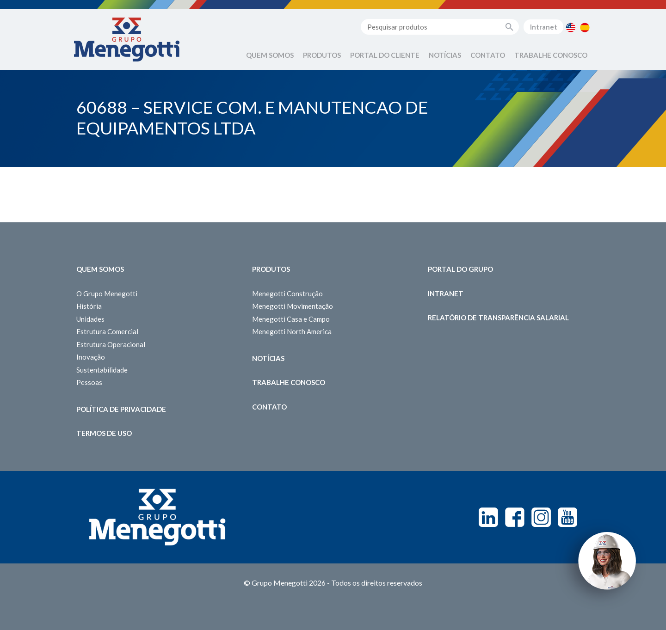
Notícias (445, 55)
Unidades (90, 319)
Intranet (543, 27)
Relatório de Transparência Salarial (498, 317)
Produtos (322, 55)
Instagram (541, 517)
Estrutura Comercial (107, 331)
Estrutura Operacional (110, 344)
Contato (487, 55)
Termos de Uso (104, 433)
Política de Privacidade (121, 409)
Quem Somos (270, 55)
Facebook (514, 517)
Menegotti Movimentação (292, 306)
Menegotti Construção (287, 293)
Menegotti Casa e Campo (291, 319)
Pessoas (89, 382)
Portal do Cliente (384, 55)
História (89, 306)
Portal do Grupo (460, 269)
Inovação (90, 357)
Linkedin (488, 517)
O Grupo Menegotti (106, 293)
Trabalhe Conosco (550, 55)
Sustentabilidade (102, 370)
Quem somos (100, 269)
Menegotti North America (292, 331)
